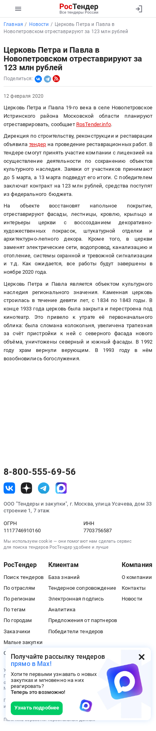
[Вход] (138, 9)
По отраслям (20, 588)
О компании (137, 577)
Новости (132, 599)
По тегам (15, 609)
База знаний (64, 577)
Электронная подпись (76, 599)
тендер (37, 144)
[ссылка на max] (61, 488)
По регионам (20, 599)
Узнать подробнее (36, 708)
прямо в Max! (31, 664)
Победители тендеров (75, 631)
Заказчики (17, 631)
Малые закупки (23, 642)
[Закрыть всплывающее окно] (141, 656)
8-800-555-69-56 (40, 472)
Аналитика (61, 609)
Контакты (134, 588)
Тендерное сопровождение (82, 588)
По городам (18, 620)
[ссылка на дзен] (26, 488)
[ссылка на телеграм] (43, 488)
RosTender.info (93, 124)
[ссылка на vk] (9, 488)
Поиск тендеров (23, 577)
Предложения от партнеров (82, 620)
